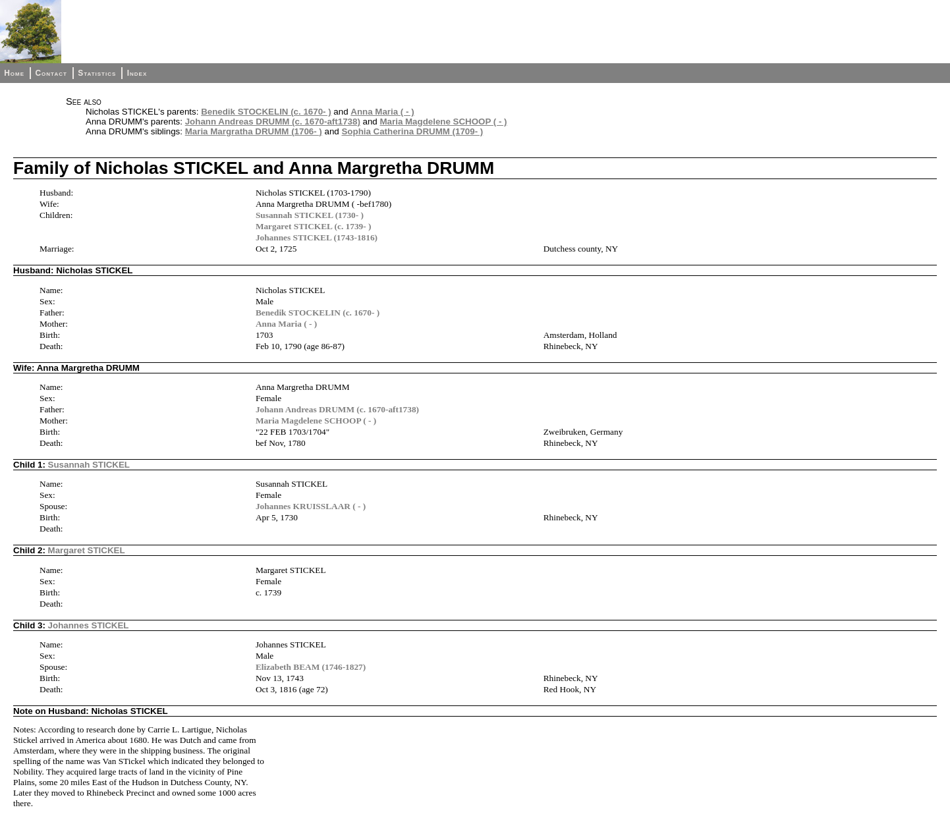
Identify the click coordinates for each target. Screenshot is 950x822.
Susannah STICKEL (89, 465)
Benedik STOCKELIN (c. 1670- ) (266, 112)
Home (14, 73)
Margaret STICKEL (86, 550)
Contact (51, 73)
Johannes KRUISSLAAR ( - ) (311, 506)
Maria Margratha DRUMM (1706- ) (253, 131)
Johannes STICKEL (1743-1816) (316, 237)
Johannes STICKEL (88, 625)
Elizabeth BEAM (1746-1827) (311, 667)
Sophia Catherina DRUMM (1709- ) (412, 131)
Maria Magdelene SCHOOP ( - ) (443, 121)
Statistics (97, 73)
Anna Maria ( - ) (382, 112)
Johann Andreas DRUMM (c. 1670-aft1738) (272, 121)
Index (137, 73)
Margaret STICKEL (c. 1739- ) (314, 226)
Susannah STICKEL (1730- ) (310, 215)
